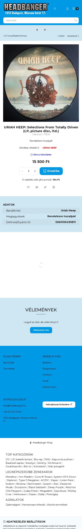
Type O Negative (29, 480)
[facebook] (37, 30)
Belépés (47, 362)
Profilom (47, 374)
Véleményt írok (41, 330)
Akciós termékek (57, 504)
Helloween (20, 494)
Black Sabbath (37, 487)
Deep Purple (56, 487)
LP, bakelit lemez (21, 459)
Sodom (10, 483)
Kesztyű (30, 462)
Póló (47, 459)
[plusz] (35, 171)
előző (61, 36)
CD (7, 459)
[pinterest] (45, 30)
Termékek (8, 368)
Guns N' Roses (43, 476)
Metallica (11, 476)
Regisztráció (49, 368)
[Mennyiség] (28, 171)
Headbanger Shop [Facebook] (41, 442)
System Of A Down (65, 476)
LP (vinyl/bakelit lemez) (16, 36)
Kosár (46, 381)
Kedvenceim (49, 387)
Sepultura (60, 490)
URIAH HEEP (50, 148)
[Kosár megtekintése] (75, 8)
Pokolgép (52, 494)
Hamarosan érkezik (33, 504)
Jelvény (41, 462)
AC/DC (45, 480)
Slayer (54, 480)
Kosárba (51, 171)
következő (73, 36)
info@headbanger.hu (14, 405)
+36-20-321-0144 (12, 411)
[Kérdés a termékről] (53, 187)
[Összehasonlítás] (45, 187)
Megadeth (46, 490)
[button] (55, 8)
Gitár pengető (56, 466)
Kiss (56, 483)
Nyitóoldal (8, 362)
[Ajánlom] (36, 187)
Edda (41, 494)
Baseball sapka (15, 462)
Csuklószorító (14, 466)
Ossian (32, 494)
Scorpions (20, 487)
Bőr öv (27, 466)
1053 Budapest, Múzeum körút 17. (20, 419)
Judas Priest (30, 490)
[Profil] (67, 8)
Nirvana (20, 483)
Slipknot (12, 480)
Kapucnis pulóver (62, 459)
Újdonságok (13, 504)
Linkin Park (66, 480)
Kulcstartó (39, 466)
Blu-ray (38, 459)
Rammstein (34, 483)
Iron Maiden (25, 476)
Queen (47, 483)
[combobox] (41, 20)
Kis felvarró (54, 462)
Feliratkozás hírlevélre (59, 404)
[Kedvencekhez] (28, 187)
